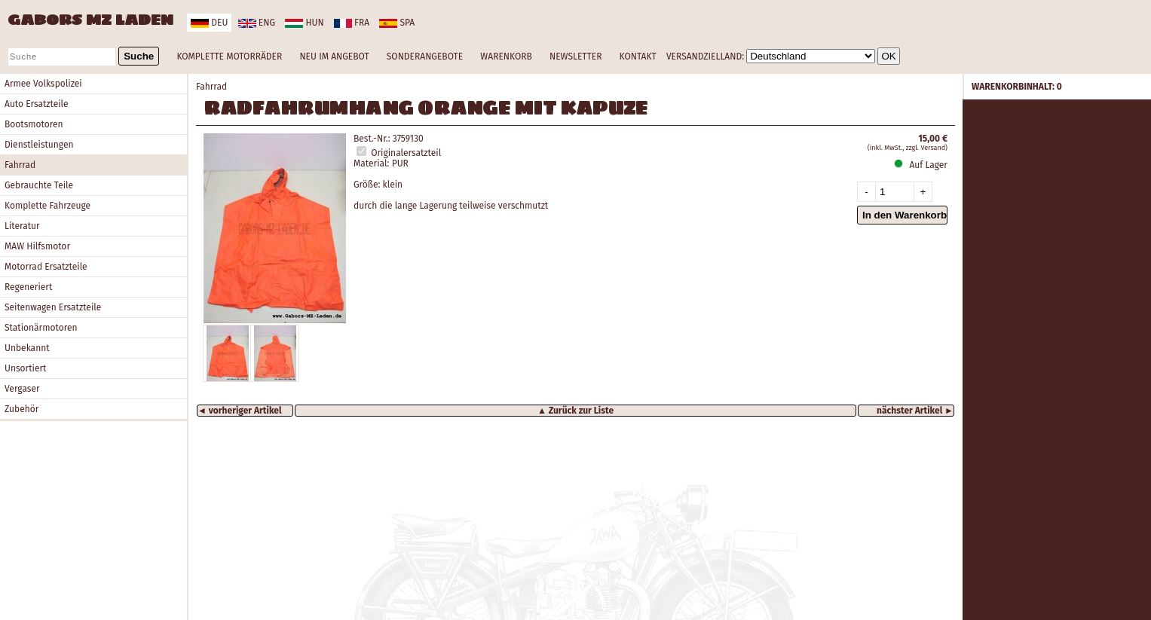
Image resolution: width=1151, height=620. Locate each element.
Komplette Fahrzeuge (47, 205)
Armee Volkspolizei (43, 83)
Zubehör (21, 409)
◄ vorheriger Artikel (239, 410)
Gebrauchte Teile (39, 185)
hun (304, 22)
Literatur (22, 226)
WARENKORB (505, 56)
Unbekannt (27, 348)
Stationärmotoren (41, 327)
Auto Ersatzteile (37, 104)
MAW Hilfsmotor (37, 246)
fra (351, 22)
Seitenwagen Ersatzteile (53, 307)
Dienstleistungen (39, 144)
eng (256, 22)
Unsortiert (25, 368)
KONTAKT (638, 56)
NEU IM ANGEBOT (334, 56)
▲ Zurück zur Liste (575, 410)
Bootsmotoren (34, 124)
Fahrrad (20, 165)
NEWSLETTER (575, 56)
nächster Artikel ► (915, 410)
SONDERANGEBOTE (425, 56)
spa (397, 22)
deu (209, 22)
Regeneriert (28, 287)
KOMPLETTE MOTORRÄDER (229, 56)
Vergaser (22, 388)
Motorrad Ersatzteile (46, 266)
